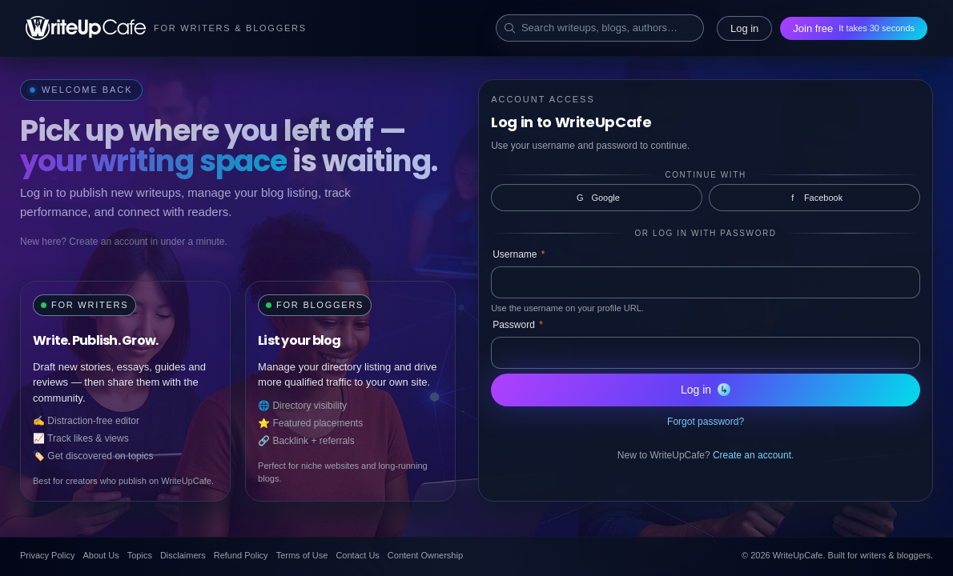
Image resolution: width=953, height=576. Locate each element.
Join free (854, 28)
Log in (744, 28)
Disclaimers (183, 555)
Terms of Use (302, 555)
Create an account (752, 455)
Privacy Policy (47, 555)
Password (518, 324)
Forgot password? (705, 421)
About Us (100, 555)
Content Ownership (425, 555)
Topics (139, 555)
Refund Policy (241, 555)
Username (519, 254)
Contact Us (357, 555)
